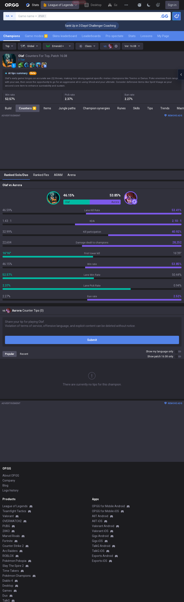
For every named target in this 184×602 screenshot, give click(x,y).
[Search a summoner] (164, 16)
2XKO (6, 531)
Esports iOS (99, 560)
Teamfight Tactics (14, 511)
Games (7, 590)
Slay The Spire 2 (13, 565)
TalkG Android (101, 546)
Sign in (172, 5)
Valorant (8, 516)
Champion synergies (96, 108)
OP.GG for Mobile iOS (105, 511)
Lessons (146, 36)
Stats (132, 36)
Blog (5, 485)
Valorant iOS (100, 531)
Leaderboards (91, 36)
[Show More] (139, 5)
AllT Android (100, 516)
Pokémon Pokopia (14, 560)
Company (8, 480)
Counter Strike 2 (13, 546)
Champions (11, 36)
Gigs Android (100, 536)
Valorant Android (103, 526)
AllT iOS (97, 521)
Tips (150, 108)
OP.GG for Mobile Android (108, 506)
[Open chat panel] (181, 74)
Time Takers (10, 570)
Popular (9, 354)
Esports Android (102, 555)
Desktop (7, 585)
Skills (136, 108)
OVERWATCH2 (12, 521)
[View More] (126, 5)
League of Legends (59, 4)
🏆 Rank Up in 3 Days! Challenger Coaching (95, 25)
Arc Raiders (10, 551)
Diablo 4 (7, 580)
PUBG (6, 526)
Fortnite (7, 541)
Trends (164, 108)
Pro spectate (114, 36)
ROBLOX (8, 555)
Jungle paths (67, 108)
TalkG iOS (98, 551)
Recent (24, 354)
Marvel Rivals (11, 536)
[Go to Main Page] (12, 5)
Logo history (10, 490)
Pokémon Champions (16, 575)
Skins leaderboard (65, 36)
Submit (92, 340)
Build (8, 108)
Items (47, 108)
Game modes (36, 36)
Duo (5, 595)
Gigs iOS (97, 541)
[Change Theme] (149, 5)
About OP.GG (10, 475)
